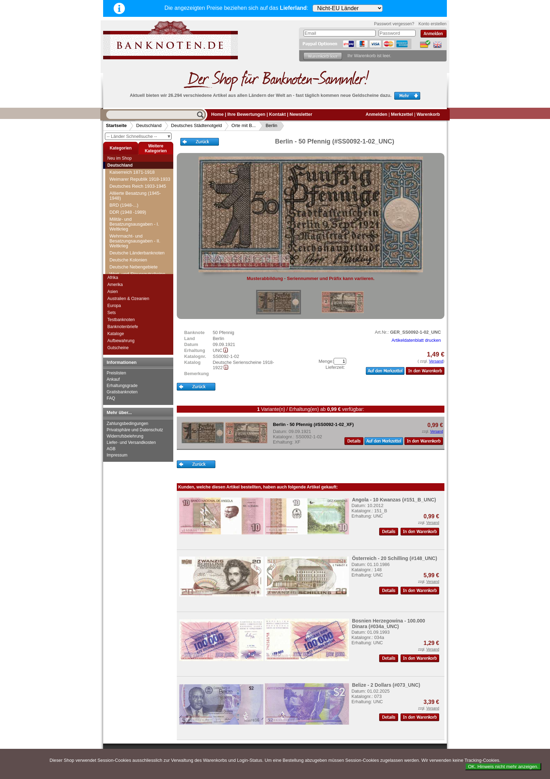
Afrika (112, 277)
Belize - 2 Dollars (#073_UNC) (386, 685)
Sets (111, 312)
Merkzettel (402, 114)
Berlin (271, 125)
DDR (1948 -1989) (127, 212)
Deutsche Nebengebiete (133, 266)
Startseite (116, 125)
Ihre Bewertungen (246, 114)
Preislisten (116, 373)
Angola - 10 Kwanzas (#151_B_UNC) (394, 499)
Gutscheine (118, 347)
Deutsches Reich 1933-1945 (137, 186)
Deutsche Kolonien (128, 259)
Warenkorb (428, 114)
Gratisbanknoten (122, 392)
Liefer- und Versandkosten (131, 442)
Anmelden (376, 114)
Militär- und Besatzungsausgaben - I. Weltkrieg (134, 224)
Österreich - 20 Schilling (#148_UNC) (394, 558)
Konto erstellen (432, 23)
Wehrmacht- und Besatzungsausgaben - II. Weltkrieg (134, 240)
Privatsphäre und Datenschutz (135, 429)
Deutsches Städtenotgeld (196, 125)
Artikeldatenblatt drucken (416, 340)
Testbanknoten (121, 319)
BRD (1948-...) (124, 205)
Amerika (115, 284)
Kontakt (277, 114)
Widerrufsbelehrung (125, 436)
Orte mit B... (244, 125)
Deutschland (148, 125)
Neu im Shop (119, 158)
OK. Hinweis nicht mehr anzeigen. (503, 766)
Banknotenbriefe (122, 326)
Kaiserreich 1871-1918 (132, 172)
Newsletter (300, 114)
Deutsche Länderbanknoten (137, 252)
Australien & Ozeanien (128, 298)
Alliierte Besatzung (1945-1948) (135, 196)
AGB (111, 448)
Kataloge (115, 333)
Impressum (117, 455)
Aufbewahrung (120, 340)
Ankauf (113, 379)
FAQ (111, 398)
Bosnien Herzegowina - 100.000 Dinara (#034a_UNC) (388, 623)
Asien (112, 291)
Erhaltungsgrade (122, 385)
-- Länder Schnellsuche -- (139, 136)
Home (217, 114)
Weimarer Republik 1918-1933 (139, 179)
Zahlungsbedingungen (127, 423)
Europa (114, 305)
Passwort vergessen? (394, 23)
